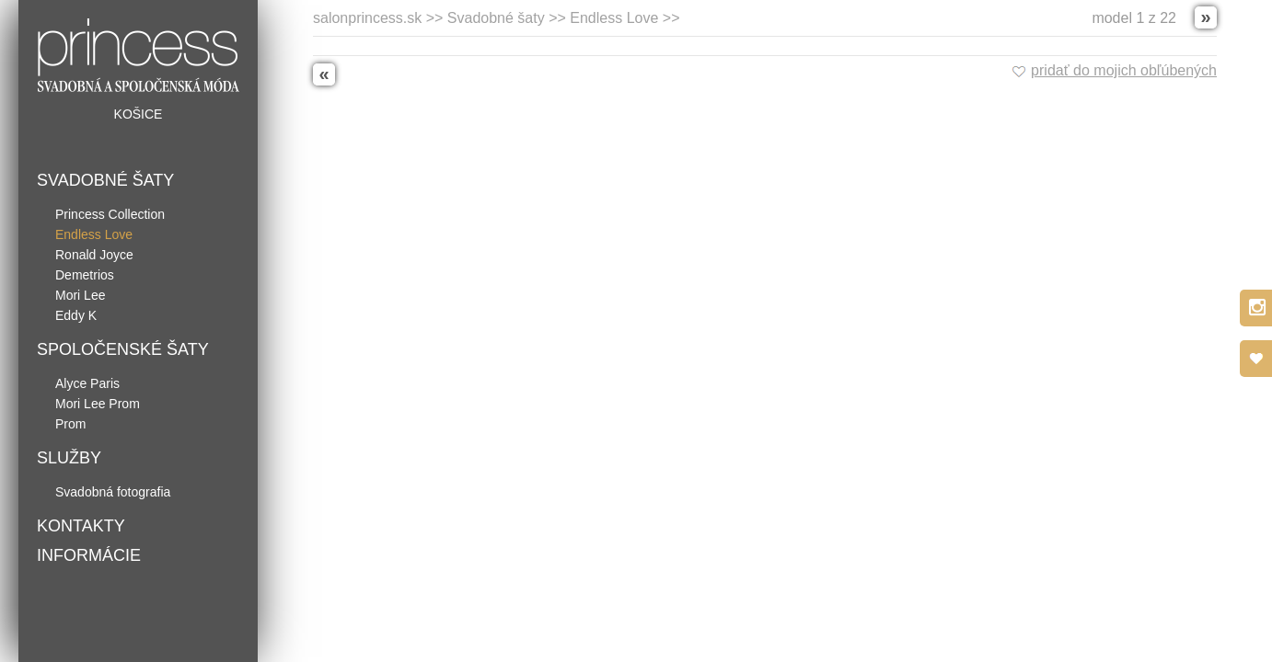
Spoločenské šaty (123, 349)
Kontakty (81, 526)
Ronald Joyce (94, 254)
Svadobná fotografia (112, 492)
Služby (69, 458)
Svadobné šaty (105, 180)
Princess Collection (110, 214)
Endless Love (94, 234)
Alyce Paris (87, 383)
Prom (70, 424)
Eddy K (76, 315)
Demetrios (84, 275)
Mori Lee (80, 295)
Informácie (89, 555)
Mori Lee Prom (97, 403)
